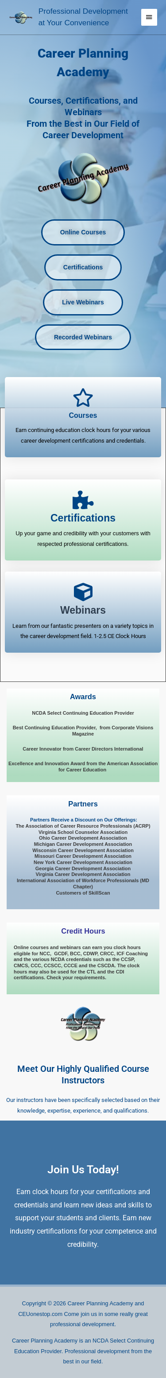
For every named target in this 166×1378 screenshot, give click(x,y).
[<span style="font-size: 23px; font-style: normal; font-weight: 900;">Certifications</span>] (83, 499)
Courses (83, 415)
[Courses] (83, 397)
